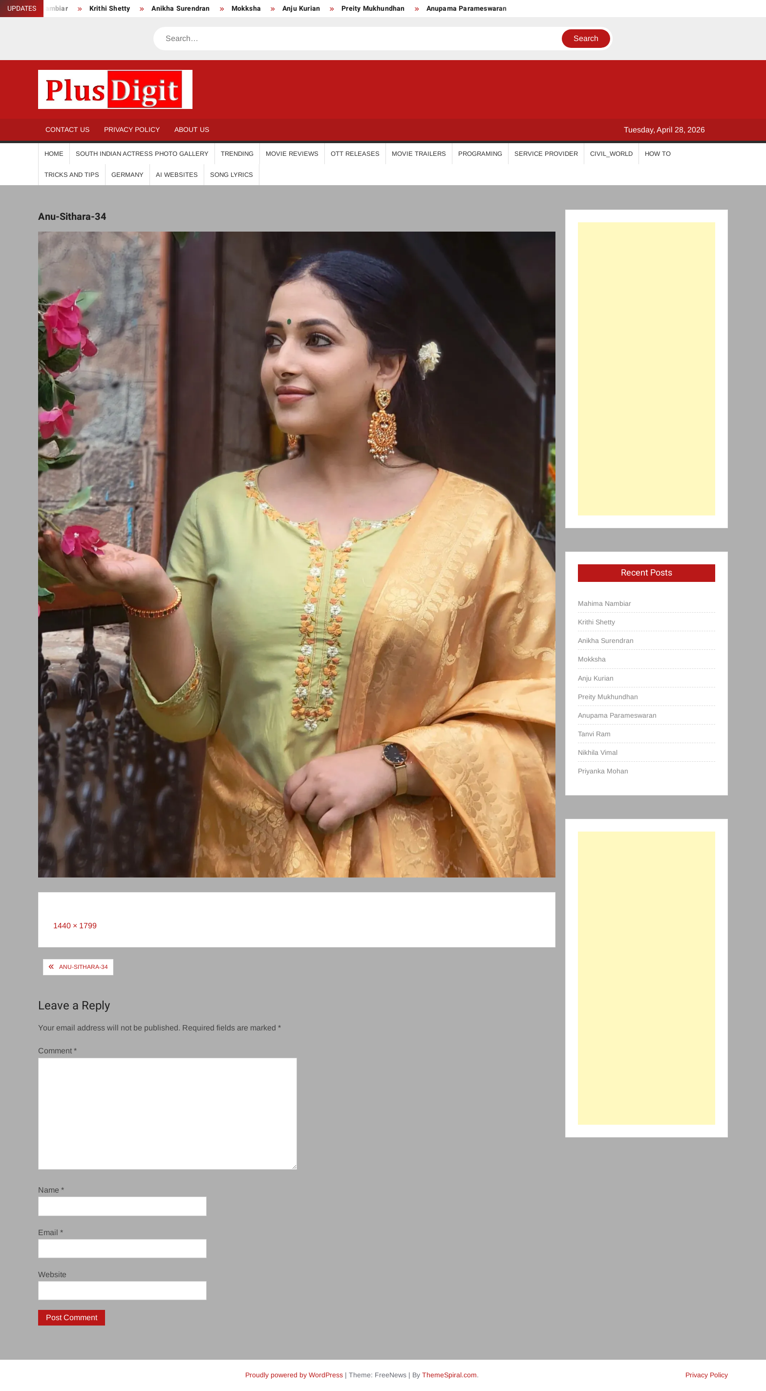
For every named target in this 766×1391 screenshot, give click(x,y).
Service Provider (546, 153)
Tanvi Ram (594, 734)
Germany (127, 174)
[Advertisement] (646, 368)
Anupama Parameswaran (466, 8)
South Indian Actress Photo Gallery (142, 153)
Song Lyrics (231, 174)
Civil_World (611, 153)
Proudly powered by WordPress (294, 1375)
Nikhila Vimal (597, 752)
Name (51, 1190)
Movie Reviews (292, 153)
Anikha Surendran (180, 8)
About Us (191, 129)
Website (52, 1274)
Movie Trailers (419, 153)
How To (658, 153)
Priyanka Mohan (603, 771)
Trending (237, 153)
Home (54, 153)
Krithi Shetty (109, 8)
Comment (57, 1051)
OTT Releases (355, 153)
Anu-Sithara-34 (83, 966)
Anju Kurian (301, 8)
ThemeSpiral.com (449, 1375)
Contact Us (67, 129)
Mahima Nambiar (604, 603)
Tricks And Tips (71, 174)
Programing (480, 153)
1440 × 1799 (75, 925)
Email (50, 1232)
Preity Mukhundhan (372, 8)
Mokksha (246, 8)
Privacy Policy (132, 129)
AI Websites (177, 174)
